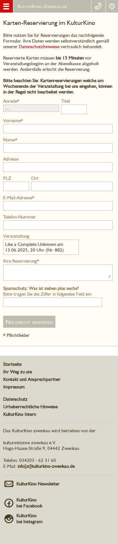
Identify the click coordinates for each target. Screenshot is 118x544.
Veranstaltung (16, 236)
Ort (34, 178)
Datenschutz (15, 399)
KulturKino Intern (19, 414)
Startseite (12, 364)
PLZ (7, 178)
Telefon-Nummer (19, 217)
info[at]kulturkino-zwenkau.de (46, 466)
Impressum (14, 387)
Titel (65, 101)
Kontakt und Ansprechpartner (31, 379)
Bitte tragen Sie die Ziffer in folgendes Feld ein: (47, 291)
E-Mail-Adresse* (18, 198)
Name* (10, 140)
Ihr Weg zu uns (17, 372)
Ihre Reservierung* (21, 261)
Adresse (11, 159)
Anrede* (11, 101)
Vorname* (13, 120)
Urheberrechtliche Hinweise (30, 407)
